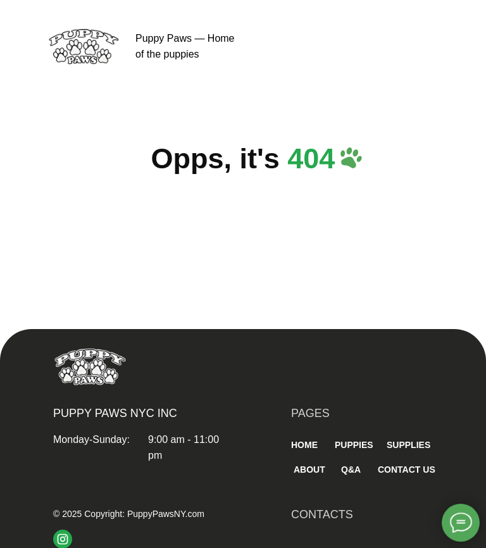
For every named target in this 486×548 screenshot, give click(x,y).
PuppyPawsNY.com (165, 514)
